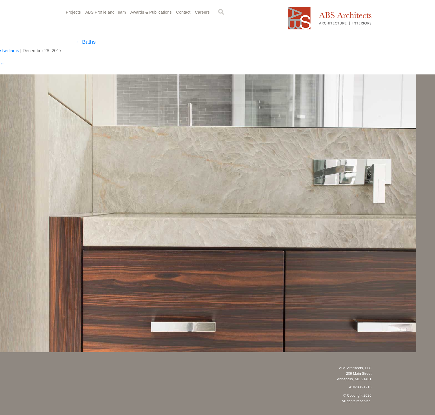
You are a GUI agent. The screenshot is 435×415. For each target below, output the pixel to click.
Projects (73, 12)
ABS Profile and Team (105, 12)
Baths (85, 42)
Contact (183, 12)
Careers (202, 12)
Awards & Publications (151, 12)
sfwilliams (9, 50)
